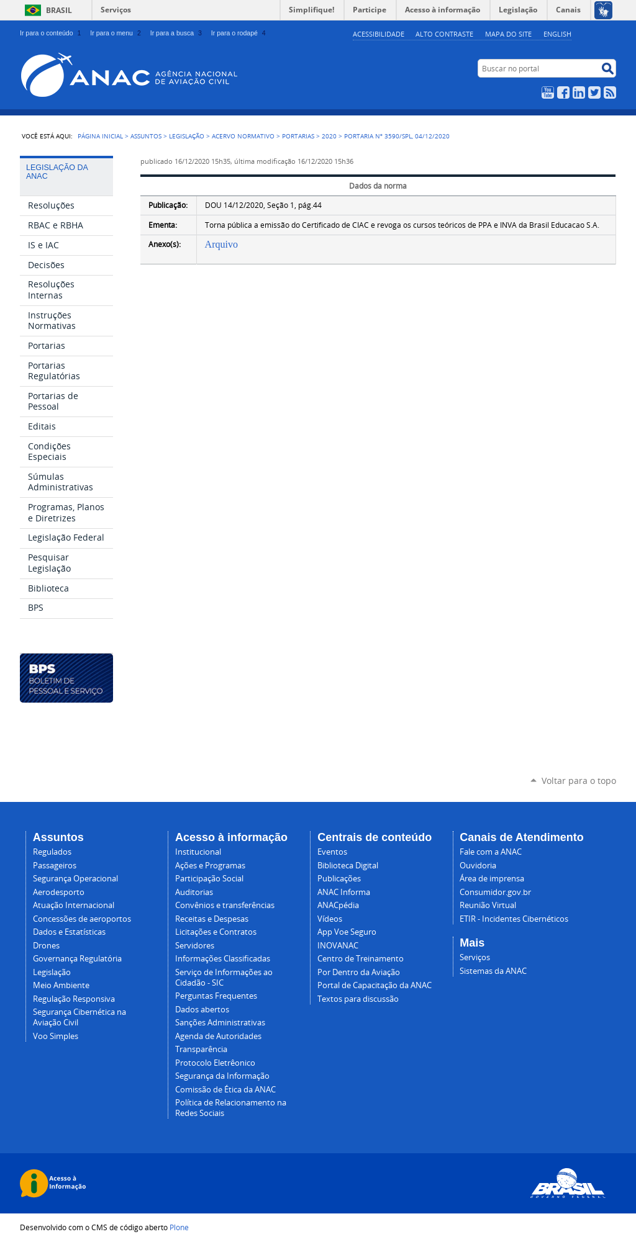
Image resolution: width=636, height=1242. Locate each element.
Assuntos (145, 136)
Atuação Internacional (73, 905)
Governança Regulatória (77, 958)
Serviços (116, 9)
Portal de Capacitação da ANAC (374, 985)
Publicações (339, 878)
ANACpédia (338, 905)
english (557, 33)
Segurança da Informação (222, 1076)
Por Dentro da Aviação (358, 972)
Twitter (594, 92)
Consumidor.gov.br (495, 892)
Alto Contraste (444, 33)
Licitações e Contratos (216, 932)
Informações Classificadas (222, 958)
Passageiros (54, 865)
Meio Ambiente (61, 985)
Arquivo (221, 244)
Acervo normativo (243, 136)
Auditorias (194, 892)
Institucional (198, 852)
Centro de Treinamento (360, 958)
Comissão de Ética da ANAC (225, 1089)
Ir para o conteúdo (51, 33)
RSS (610, 92)
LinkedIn (579, 92)
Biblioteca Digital (347, 865)
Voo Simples (55, 1036)
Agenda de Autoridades (218, 1036)
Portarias (298, 136)
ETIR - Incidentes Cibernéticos (514, 919)
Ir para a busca (177, 33)
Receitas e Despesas (211, 919)
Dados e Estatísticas (69, 932)
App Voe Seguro (346, 932)
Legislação (186, 136)
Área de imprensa (492, 878)
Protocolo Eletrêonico (215, 1063)
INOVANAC (337, 945)
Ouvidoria (478, 865)
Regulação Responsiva (74, 999)
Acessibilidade (378, 33)
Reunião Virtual (488, 905)
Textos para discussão (358, 999)
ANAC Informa (343, 892)
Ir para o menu (116, 33)
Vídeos (329, 919)
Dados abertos (202, 1009)
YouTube (548, 92)
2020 (329, 136)
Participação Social (209, 878)
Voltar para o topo (579, 780)
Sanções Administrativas (220, 1022)
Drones (46, 945)
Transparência (201, 1049)
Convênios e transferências (225, 905)
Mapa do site (508, 33)
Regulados (52, 852)
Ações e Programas (210, 865)
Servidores (194, 945)
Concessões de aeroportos (82, 919)
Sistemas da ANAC (493, 971)
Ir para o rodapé (239, 33)
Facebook (563, 92)
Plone (179, 1227)
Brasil (59, 10)
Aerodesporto (58, 892)
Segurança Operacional (75, 878)
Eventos (332, 852)
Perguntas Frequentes (216, 996)
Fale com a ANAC (491, 852)
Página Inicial (100, 136)
